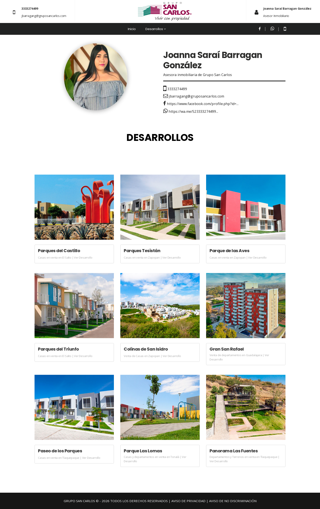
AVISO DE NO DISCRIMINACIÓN (233, 501)
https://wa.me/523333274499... (190, 111)
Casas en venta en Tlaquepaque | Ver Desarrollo (69, 458)
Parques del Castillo (59, 251)
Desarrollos (154, 29)
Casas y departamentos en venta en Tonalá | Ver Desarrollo (155, 459)
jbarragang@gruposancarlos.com (43, 16)
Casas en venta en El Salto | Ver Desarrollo (65, 257)
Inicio (132, 29)
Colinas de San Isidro (146, 349)
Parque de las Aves (229, 251)
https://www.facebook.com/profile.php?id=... (200, 103)
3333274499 (175, 89)
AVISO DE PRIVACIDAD (188, 501)
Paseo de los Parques (60, 451)
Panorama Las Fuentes (234, 451)
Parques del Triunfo (58, 349)
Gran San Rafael (227, 349)
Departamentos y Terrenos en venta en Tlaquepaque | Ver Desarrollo (244, 459)
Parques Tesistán (142, 251)
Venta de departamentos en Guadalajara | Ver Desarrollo (239, 357)
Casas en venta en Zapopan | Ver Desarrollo (152, 257)
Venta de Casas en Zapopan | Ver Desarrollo (152, 356)
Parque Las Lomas (143, 451)
